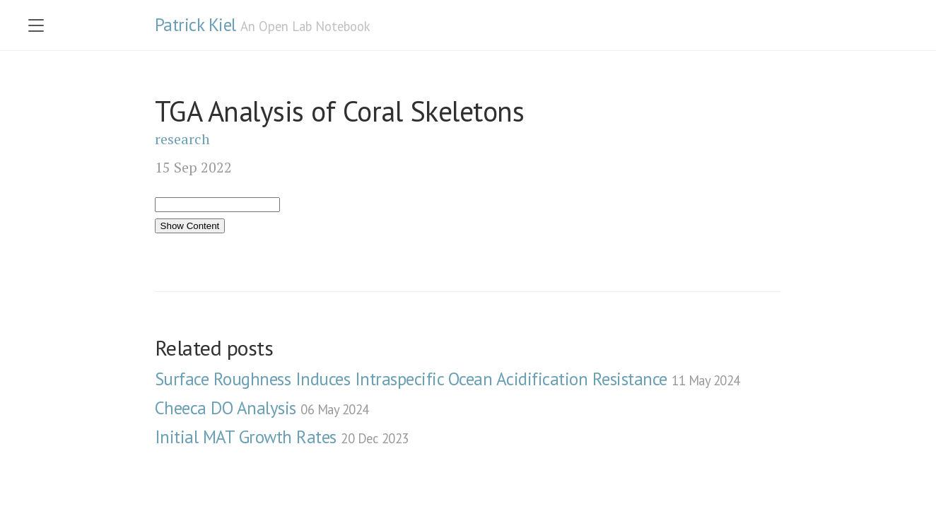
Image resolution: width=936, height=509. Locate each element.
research (182, 138)
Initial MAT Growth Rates (282, 437)
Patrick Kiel (195, 24)
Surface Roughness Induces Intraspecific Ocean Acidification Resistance (447, 379)
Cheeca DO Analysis (262, 408)
